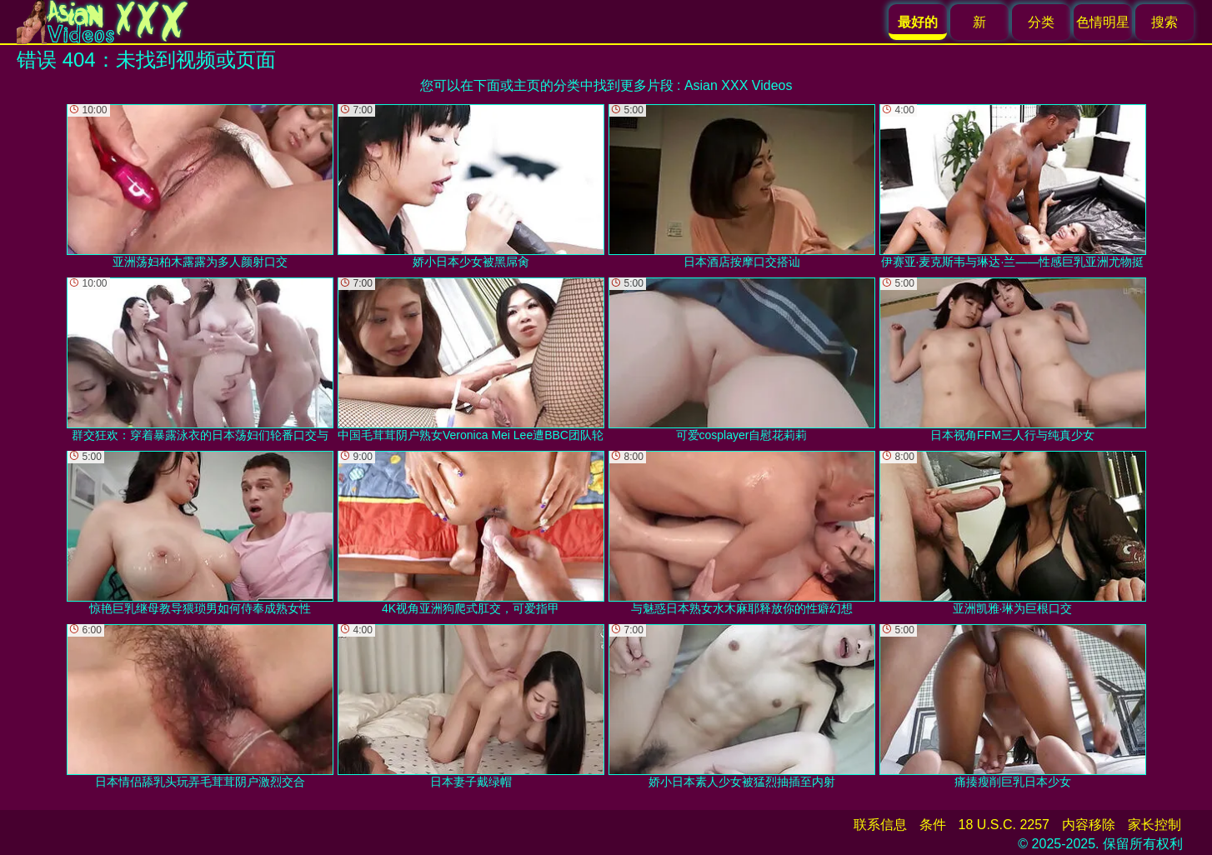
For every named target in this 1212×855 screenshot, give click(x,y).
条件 (932, 825)
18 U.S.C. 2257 (1004, 825)
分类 (1041, 22)
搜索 (1164, 22)
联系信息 (880, 825)
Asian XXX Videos (738, 85)
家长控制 (1154, 825)
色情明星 (1102, 22)
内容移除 (1088, 825)
